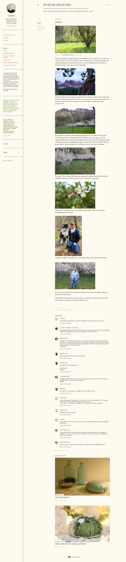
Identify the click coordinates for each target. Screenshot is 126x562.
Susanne (62, 353)
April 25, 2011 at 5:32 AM (65, 333)
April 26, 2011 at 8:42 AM (65, 414)
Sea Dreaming (62, 497)
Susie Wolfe (63, 376)
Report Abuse (7, 160)
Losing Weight (41, 27)
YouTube (5, 40)
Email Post (61, 307)
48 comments (62, 546)
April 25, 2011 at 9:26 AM (65, 384)
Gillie (61, 318)
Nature (39, 30)
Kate (61, 388)
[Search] (108, 5)
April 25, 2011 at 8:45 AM (65, 371)
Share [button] (39, 19)
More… (91, 11)
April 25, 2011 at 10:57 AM (65, 393)
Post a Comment (59, 450)
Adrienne (62, 338)
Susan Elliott (63, 430)
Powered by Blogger (74, 557)
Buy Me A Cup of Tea (9, 35)
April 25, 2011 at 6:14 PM (65, 405)
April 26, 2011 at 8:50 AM (65, 425)
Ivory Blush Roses (57, 5)
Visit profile (11, 26)
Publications (6, 60)
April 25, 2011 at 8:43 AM (65, 358)
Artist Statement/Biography (78, 11)
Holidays (39, 25)
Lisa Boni (11, 15)
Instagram (6, 37)
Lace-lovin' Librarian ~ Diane (67, 327)
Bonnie (62, 398)
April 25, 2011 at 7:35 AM (65, 349)
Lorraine (62, 410)
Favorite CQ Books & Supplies (58, 11)
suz (61, 419)
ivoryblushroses (77, 55)
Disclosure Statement (9, 65)
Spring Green (58, 55)
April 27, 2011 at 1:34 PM (65, 437)
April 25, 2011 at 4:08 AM (65, 323)
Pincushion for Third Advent (70, 544)
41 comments (62, 500)
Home (45, 11)
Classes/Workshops (8, 53)
